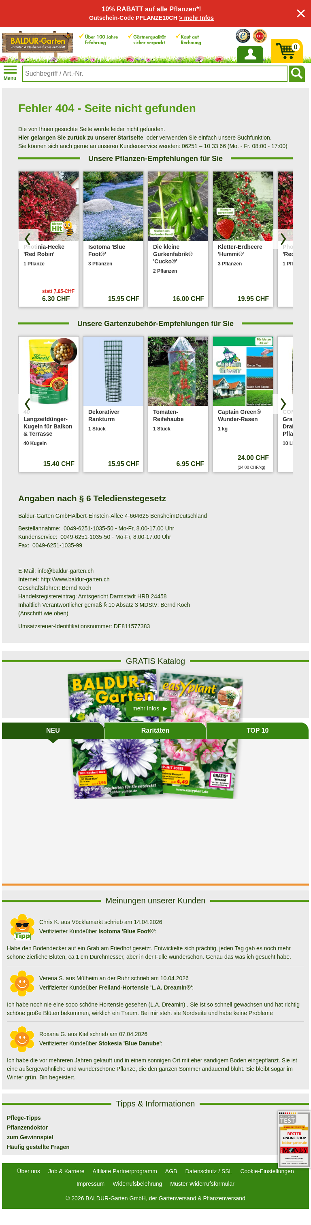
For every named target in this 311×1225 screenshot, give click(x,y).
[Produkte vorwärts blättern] (283, 239)
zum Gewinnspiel (30, 1137)
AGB (171, 1171)
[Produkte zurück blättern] (28, 239)
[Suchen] (297, 74)
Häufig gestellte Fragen (38, 1147)
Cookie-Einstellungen (267, 1171)
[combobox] (155, 74)
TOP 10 (258, 730)
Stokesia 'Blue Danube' (129, 1043)
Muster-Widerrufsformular (202, 1183)
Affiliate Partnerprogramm (125, 1171)
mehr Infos (145, 708)
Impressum (90, 1183)
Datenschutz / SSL (208, 1171)
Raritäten (155, 730)
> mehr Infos (196, 18)
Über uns (28, 1171)
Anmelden (250, 62)
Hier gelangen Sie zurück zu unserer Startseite (80, 137)
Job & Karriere (66, 1171)
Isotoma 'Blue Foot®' (126, 931)
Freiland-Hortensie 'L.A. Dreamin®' (145, 987)
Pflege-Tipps (24, 1118)
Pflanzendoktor (27, 1127)
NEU (53, 730)
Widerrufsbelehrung (137, 1183)
